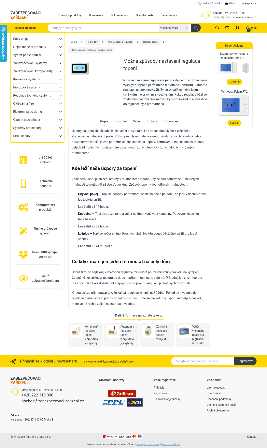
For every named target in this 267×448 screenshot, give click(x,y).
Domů (74, 42)
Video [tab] (137, 121)
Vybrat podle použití (27, 55)
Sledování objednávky (167, 399)
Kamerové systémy (26, 79)
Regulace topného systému (32, 95)
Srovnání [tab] (121, 121)
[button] (237, 28)
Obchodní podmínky (219, 399)
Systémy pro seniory (27, 128)
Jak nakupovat (216, 387)
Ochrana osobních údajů (221, 404)
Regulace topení (150, 42)
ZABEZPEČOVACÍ (25, 15)
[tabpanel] (139, 217)
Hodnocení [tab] (171, 121)
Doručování (96, 15)
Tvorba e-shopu (171, 444)
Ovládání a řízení (24, 103)
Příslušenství (22, 136)
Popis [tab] (104, 121)
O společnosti (144, 15)
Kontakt (217, 13)
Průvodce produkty (69, 15)
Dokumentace (119, 15)
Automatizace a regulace (120, 42)
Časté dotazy (169, 15)
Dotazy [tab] (152, 121)
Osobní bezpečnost (26, 120)
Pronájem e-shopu (147, 444)
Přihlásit (159, 387)
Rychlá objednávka (218, 410)
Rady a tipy (20, 39)
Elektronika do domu (27, 112)
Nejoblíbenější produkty (29, 47)
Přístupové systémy (27, 87)
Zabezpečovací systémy (30, 63)
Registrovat (245, 361)
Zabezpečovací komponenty (33, 71)
